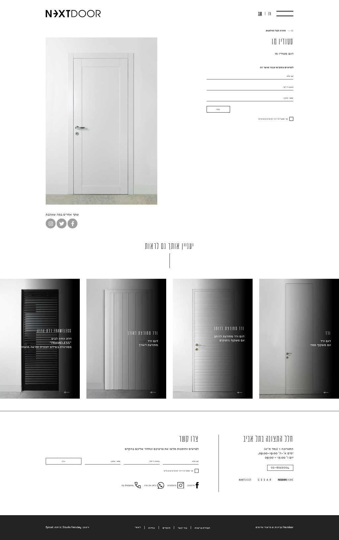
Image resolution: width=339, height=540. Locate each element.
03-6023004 (280, 467)
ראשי (138, 527)
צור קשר (182, 528)
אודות (151, 528)
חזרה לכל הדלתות (276, 30)
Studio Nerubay (72, 527)
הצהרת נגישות (202, 528)
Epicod (49, 527)
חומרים (166, 528)
